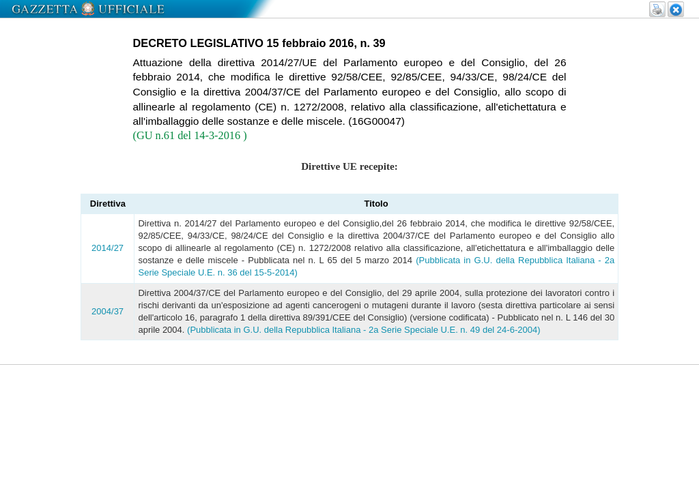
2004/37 (107, 311)
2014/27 (107, 248)
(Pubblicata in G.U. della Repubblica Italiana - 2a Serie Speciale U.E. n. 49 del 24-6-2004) (363, 330)
